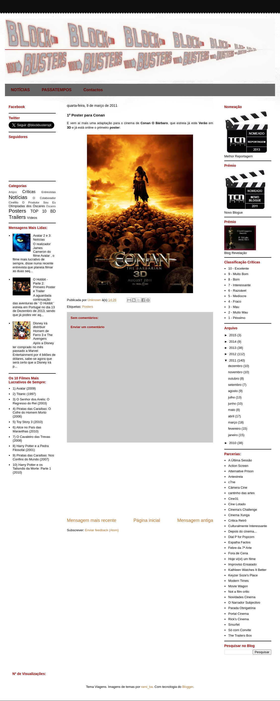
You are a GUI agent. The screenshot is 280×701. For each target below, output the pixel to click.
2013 (233, 348)
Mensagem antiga (195, 520)
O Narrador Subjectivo (244, 602)
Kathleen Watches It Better (247, 570)
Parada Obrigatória (241, 608)
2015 (233, 335)
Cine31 (233, 499)
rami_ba (147, 687)
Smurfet (234, 624)
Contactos (93, 90)
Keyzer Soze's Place (243, 575)
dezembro (235, 366)
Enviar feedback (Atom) (102, 530)
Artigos (13, 192)
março (233, 422)
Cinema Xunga (239, 515)
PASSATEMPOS (56, 90)
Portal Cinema (238, 614)
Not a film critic (238, 591)
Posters (87, 306)
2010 (233, 443)
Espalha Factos (239, 542)
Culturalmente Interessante (247, 526)
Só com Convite (239, 630)
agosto (233, 391)
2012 (233, 354)
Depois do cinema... (242, 531)
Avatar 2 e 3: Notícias (42, 237)
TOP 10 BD (43, 211)
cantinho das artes (241, 493)
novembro (235, 372)
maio (232, 410)
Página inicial (147, 520)
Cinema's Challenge (242, 509)
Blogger (187, 687)
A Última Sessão (240, 460)
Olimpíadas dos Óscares (27, 206)
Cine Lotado (237, 504)
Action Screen (238, 466)
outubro (234, 378)
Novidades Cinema (241, 597)
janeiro (233, 435)
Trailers (17, 217)
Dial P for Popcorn (241, 537)
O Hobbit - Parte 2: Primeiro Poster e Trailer (44, 285)
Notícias (18, 197)
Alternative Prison (240, 471)
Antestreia (235, 476)
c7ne (231, 482)
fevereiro (235, 428)
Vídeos (32, 218)
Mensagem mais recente (91, 520)
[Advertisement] (140, 480)
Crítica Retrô (237, 520)
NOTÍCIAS (20, 90)
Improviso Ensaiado (242, 564)
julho (232, 397)
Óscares (51, 206)
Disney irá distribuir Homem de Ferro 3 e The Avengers (43, 330)
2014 (233, 341)
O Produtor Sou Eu (39, 202)
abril (231, 416)
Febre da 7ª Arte (240, 548)
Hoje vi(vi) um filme (242, 559)
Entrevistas (48, 192)
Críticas (28, 192)
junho (232, 403)
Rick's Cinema (238, 619)
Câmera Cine (237, 487)
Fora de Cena (238, 553)
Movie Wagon (238, 586)
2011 (233, 360)
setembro (235, 385)
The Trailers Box (240, 635)
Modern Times (238, 581)
